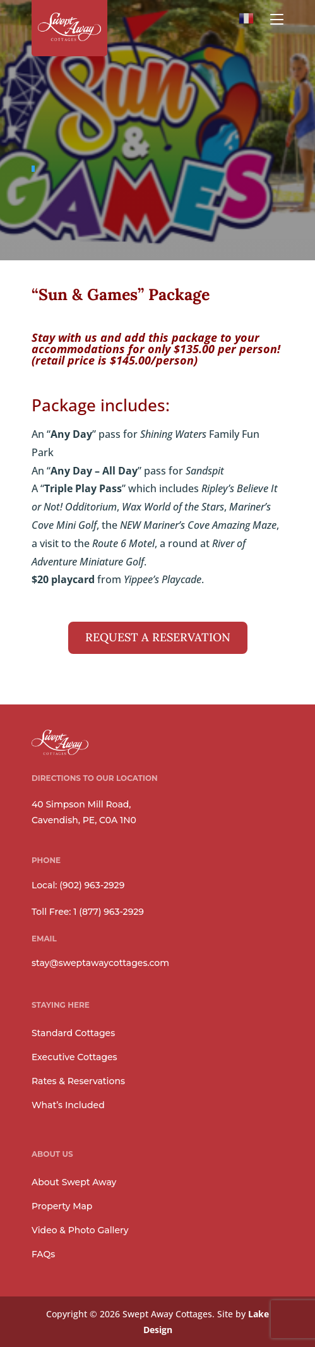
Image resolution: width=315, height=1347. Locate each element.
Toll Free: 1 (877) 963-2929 (88, 911)
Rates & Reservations (78, 1081)
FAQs (43, 1254)
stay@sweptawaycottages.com (100, 963)
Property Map (62, 1206)
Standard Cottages (73, 1033)
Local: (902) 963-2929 (78, 885)
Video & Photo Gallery (80, 1230)
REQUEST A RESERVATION (157, 637)
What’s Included (68, 1105)
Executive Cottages (74, 1057)
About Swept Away (74, 1182)
